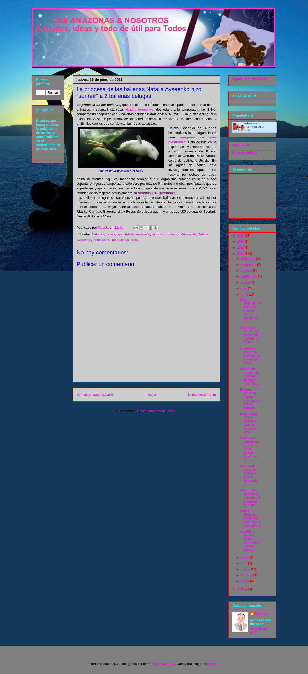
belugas (98, 234)
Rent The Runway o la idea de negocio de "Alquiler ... (250, 518)
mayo (245, 557)
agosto (246, 282)
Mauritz (260, 613)
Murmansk (188, 234)
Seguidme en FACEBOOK (251, 79)
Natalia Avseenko (139, 109)
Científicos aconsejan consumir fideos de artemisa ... (250, 376)
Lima (247, 130)
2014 (241, 235)
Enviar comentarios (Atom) (156, 411)
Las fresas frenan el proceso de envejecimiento (250, 356)
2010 (241, 589)
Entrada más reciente (95, 394)
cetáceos (112, 234)
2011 (241, 253)
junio (245, 294)
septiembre (249, 276)
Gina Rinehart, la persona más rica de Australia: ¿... (250, 310)
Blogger (213, 664)
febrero (246, 575)
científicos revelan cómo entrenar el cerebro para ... (249, 541)
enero (245, 581)
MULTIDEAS (241, 145)
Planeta (254, 127)
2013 (241, 241)
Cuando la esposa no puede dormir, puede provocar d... (249, 449)
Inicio (151, 394)
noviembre (249, 265)
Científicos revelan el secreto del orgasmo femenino (250, 497)
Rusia (135, 240)
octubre (247, 270)
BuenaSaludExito (245, 152)
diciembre (248, 258)
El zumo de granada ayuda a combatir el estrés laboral (250, 399)
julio (244, 288)
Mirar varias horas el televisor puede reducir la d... (249, 475)
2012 (241, 247)
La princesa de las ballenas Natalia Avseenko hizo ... (249, 423)
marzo (246, 569)
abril (244, 563)
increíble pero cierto (135, 234)
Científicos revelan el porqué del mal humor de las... (249, 335)
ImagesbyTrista (163, 664)
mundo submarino (165, 234)
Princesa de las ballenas (111, 240)
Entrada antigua (202, 394)
